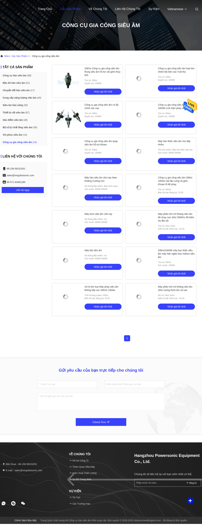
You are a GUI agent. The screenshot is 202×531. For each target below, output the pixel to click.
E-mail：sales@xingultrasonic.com (22, 470)
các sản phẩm (19, 56)
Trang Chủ (45, 9)
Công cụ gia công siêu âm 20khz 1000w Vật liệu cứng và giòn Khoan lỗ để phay (175, 181)
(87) (16, 112)
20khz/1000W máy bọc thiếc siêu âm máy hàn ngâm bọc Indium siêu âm (176, 253)
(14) (15, 134)
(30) (15, 105)
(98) (17, 75)
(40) (22, 97)
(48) (15, 120)
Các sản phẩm (70, 9)
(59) (20, 127)
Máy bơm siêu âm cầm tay (98, 214)
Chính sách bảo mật (25, 520)
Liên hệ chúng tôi (127, 9)
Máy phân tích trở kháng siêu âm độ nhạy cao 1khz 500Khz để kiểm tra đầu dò (176, 217)
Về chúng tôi (98, 9)
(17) (19, 90)
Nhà (6, 56)
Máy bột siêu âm (93, 250)
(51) (16, 83)
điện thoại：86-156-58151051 (19, 464)
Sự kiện (153, 9)
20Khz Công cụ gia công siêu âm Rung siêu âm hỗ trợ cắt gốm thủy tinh (102, 71)
